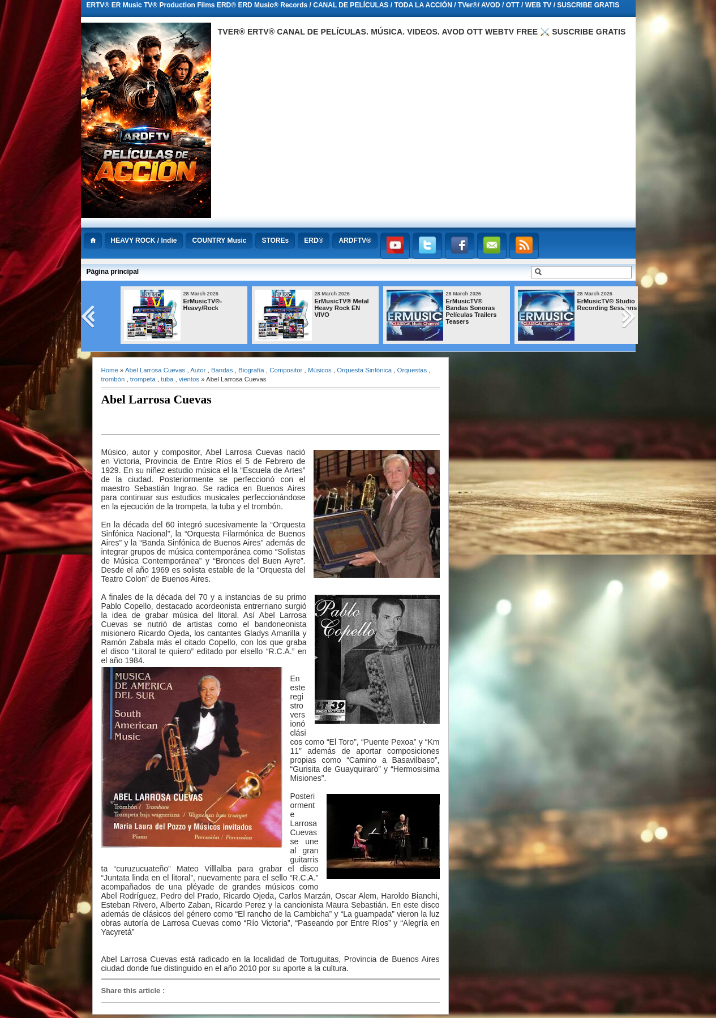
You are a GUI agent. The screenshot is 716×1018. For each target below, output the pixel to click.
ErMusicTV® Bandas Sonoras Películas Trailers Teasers (471, 311)
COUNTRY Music (219, 240)
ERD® (313, 240)
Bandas (222, 370)
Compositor (285, 370)
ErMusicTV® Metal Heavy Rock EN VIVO (342, 308)
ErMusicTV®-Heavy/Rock (202, 304)
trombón (113, 379)
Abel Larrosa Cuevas (155, 370)
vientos (189, 379)
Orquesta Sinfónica (364, 370)
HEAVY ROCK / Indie (144, 240)
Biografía (251, 370)
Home (109, 370)
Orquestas (412, 370)
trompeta (143, 379)
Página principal (113, 272)
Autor (197, 370)
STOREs (275, 240)
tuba (167, 379)
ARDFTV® (354, 240)
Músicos (320, 370)
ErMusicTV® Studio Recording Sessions (607, 304)
